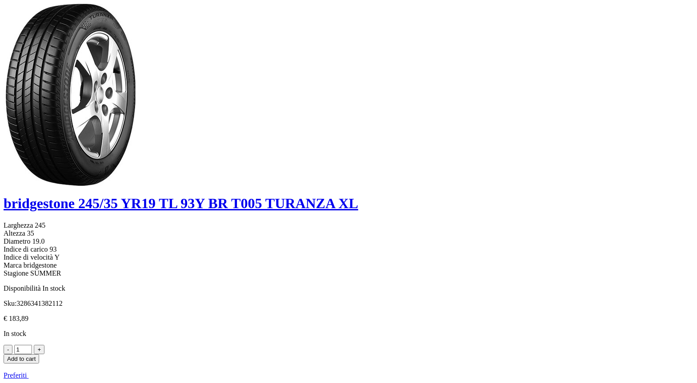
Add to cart (21, 358)
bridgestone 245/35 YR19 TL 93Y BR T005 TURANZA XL (181, 203)
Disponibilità (22, 288)
